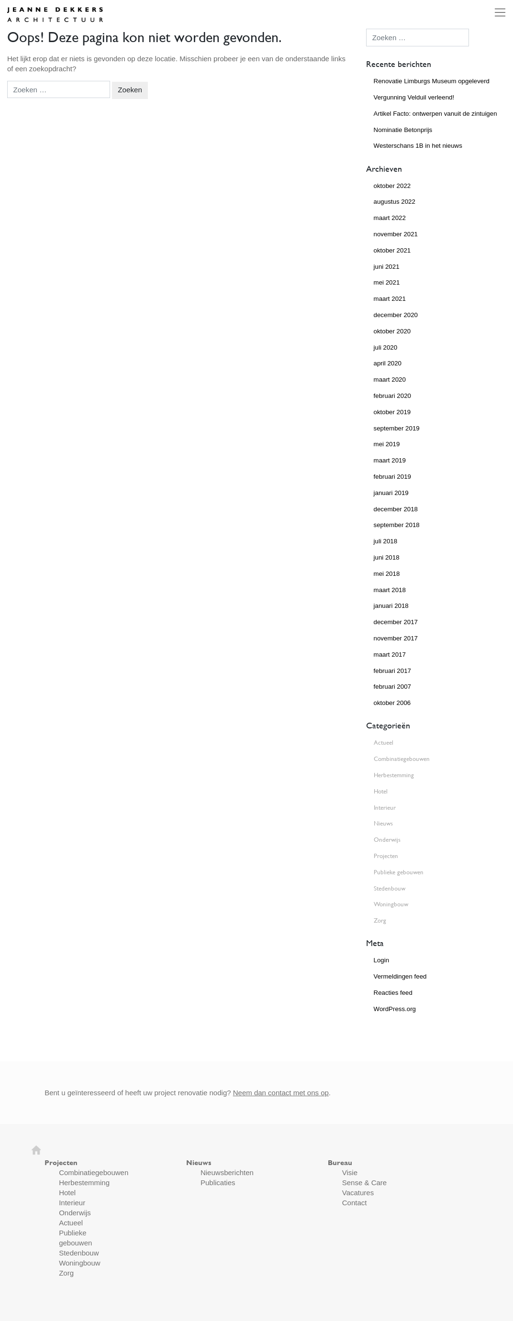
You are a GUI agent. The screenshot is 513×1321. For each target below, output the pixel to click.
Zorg (380, 920)
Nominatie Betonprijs (403, 129)
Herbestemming (394, 775)
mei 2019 (387, 444)
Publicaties (218, 1182)
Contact (354, 1203)
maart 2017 (390, 654)
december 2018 (396, 509)
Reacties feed (393, 992)
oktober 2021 (392, 250)
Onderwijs (387, 839)
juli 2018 (386, 541)
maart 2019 (390, 460)
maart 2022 (390, 217)
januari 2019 (391, 492)
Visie (349, 1172)
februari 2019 (392, 476)
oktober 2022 (392, 185)
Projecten (386, 855)
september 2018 (397, 524)
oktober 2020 (392, 331)
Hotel (381, 791)
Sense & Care (364, 1182)
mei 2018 (387, 573)
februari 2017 (392, 670)
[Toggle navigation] (497, 12)
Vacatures (358, 1193)
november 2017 (396, 638)
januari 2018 (391, 605)
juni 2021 (387, 266)
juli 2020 (386, 347)
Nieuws (383, 823)
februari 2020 (392, 395)
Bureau (340, 1162)
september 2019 (397, 428)
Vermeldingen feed (400, 976)
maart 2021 (390, 298)
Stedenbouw (389, 888)
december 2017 (396, 622)
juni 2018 (387, 557)
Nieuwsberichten (227, 1172)
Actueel (383, 742)
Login (382, 960)
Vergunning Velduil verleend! (414, 97)
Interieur (385, 807)
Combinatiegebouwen (402, 758)
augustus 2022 (394, 201)
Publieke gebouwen (399, 872)
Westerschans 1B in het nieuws (418, 145)
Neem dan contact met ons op (281, 1093)
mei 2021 (387, 282)
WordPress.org (395, 1009)
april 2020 (387, 363)
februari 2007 (392, 686)
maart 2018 (390, 590)
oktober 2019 (392, 412)
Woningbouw (391, 904)
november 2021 (396, 234)
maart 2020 (390, 379)
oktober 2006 (392, 702)
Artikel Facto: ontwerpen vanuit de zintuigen (435, 113)
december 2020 (396, 315)
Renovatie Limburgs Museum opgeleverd (432, 81)
